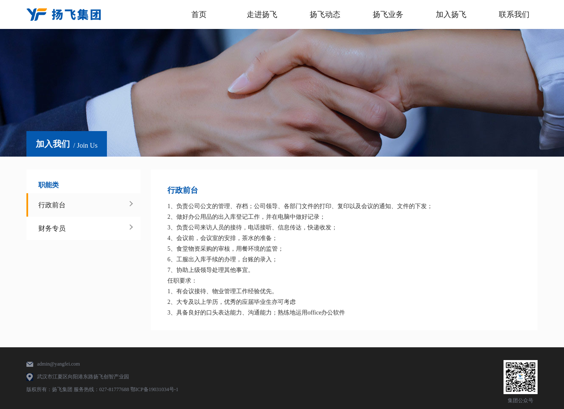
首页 (199, 14)
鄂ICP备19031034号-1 (154, 389)
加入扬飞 (451, 14)
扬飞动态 (325, 14)
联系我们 (514, 14)
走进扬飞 (262, 14)
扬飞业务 (388, 14)
